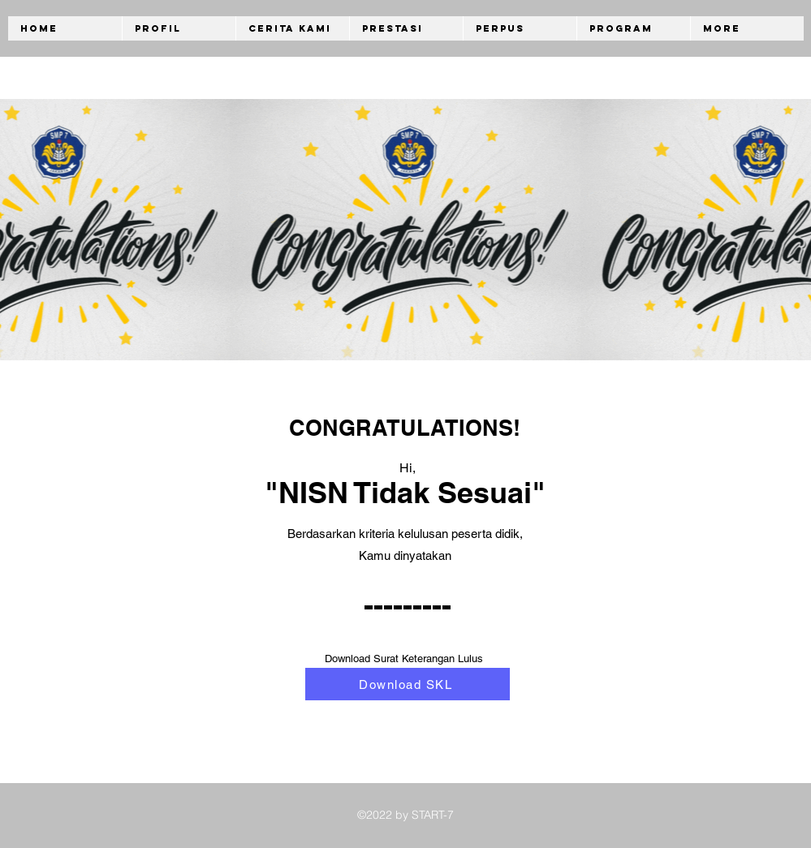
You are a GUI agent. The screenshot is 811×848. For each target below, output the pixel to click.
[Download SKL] (407, 684)
